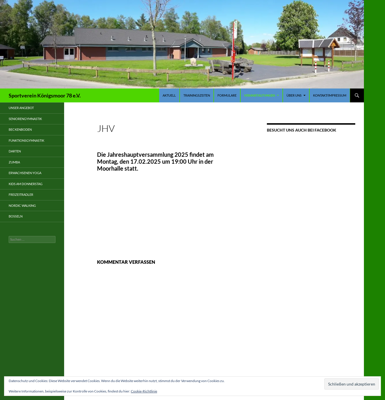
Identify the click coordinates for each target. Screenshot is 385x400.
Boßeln (16, 216)
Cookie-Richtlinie (144, 391)
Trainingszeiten (196, 95)
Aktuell (169, 95)
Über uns (294, 95)
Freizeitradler (21, 194)
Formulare (227, 95)
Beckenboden (20, 129)
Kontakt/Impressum (329, 95)
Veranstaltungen (259, 95)
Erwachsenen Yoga (25, 173)
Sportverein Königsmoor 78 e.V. (45, 95)
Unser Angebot (21, 108)
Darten (15, 151)
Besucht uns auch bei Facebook (301, 130)
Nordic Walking (22, 205)
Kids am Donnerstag (25, 184)
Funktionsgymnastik (26, 140)
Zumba (14, 162)
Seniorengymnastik (25, 119)
